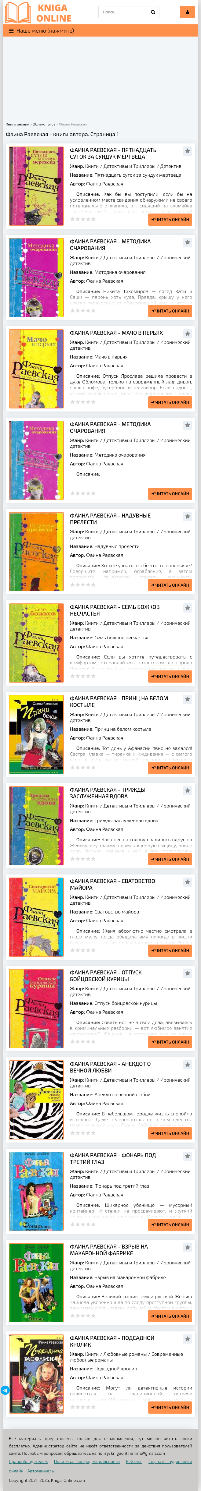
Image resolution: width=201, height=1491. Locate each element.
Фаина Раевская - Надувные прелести (110, 518)
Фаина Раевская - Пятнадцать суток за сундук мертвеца (113, 153)
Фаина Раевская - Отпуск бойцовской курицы (106, 975)
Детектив (171, 166)
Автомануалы (41, 1470)
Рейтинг (134, 1461)
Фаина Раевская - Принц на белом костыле (119, 701)
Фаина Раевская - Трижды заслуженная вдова (107, 793)
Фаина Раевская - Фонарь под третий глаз (113, 1158)
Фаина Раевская (104, 183)
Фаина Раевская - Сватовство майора (112, 884)
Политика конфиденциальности (87, 1461)
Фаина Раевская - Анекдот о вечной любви (110, 1067)
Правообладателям (28, 1461)
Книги (92, 166)
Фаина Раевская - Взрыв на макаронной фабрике (109, 1249)
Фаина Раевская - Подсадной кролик (112, 1341)
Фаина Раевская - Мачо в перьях (116, 332)
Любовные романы (125, 1354)
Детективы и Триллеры (129, 166)
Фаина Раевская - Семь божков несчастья (115, 610)
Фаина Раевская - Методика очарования (110, 244)
